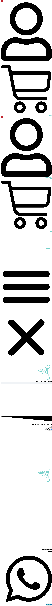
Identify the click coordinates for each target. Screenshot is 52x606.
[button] (26, 312)
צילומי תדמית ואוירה (47, 247)
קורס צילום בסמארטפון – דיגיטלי (43, 249)
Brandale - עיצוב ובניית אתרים (47, 547)
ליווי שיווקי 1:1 (48, 254)
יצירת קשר (48, 258)
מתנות (49, 246)
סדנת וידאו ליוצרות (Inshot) (44, 253)
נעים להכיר (48, 245)
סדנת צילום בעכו (46, 252)
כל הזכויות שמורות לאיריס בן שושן (47, 549)
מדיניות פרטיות (49, 604)
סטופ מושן (48, 256)
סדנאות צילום (48, 248)
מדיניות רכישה (49, 551)
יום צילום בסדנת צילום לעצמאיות (43, 251)
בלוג (49, 378)
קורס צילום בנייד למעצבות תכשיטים (43, 250)
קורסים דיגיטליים (47, 255)
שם (51, 426)
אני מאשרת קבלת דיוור (49, 428)
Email (51, 427)
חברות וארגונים (48, 257)
